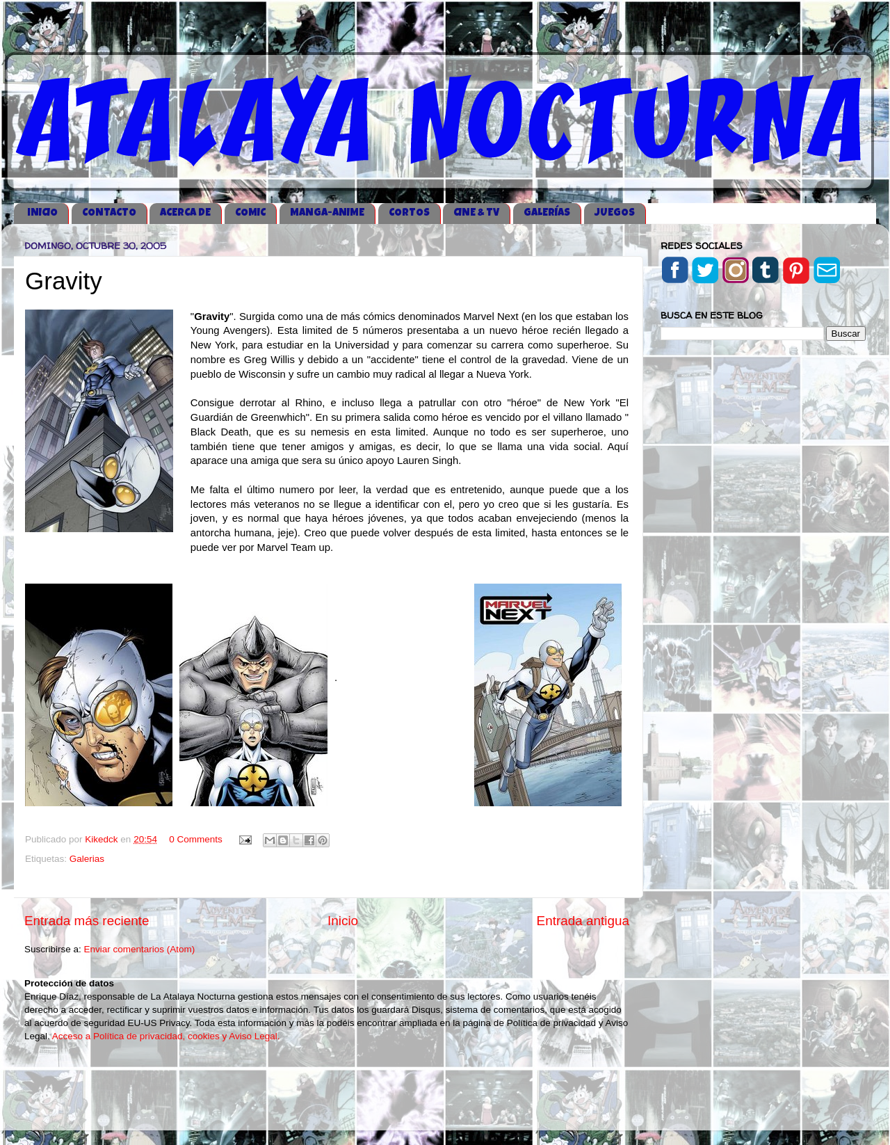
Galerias (87, 859)
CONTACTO (109, 213)
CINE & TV (476, 213)
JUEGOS (614, 213)
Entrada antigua (583, 920)
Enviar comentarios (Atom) (139, 949)
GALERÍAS (547, 213)
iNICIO (42, 213)
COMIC (250, 213)
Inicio (342, 920)
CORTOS (409, 213)
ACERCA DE (185, 213)
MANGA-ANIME (327, 213)
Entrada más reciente (86, 920)
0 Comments (195, 839)
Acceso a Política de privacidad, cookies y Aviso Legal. (166, 1036)
